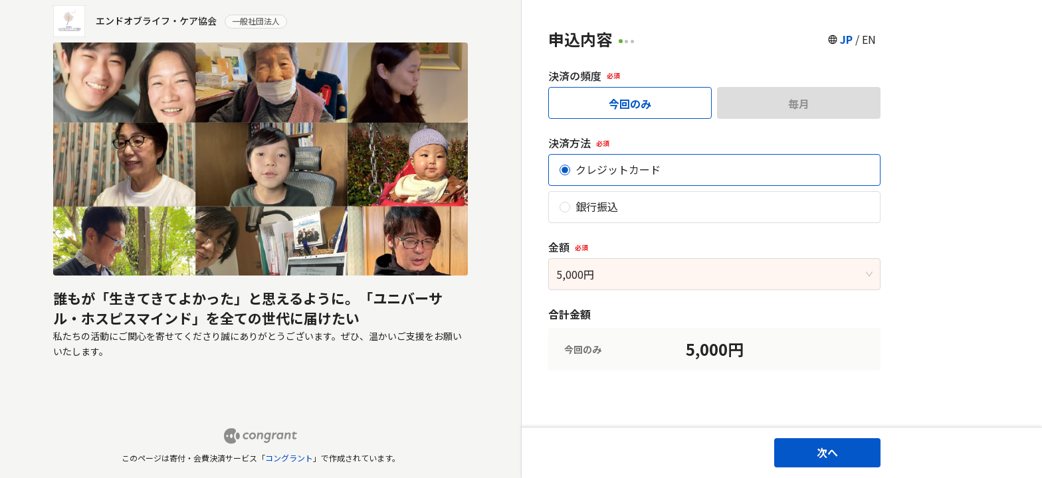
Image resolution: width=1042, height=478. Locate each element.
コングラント (289, 457)
